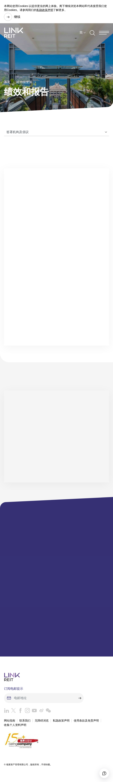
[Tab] (56, 132)
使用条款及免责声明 (86, 720)
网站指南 (9, 720)
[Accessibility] (104, 773)
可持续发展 (24, 82)
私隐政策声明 (44, 10)
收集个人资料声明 (15, 724)
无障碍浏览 (42, 720)
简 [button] (81, 32)
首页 (7, 82)
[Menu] (104, 32)
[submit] (80, 698)
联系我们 (24, 720)
